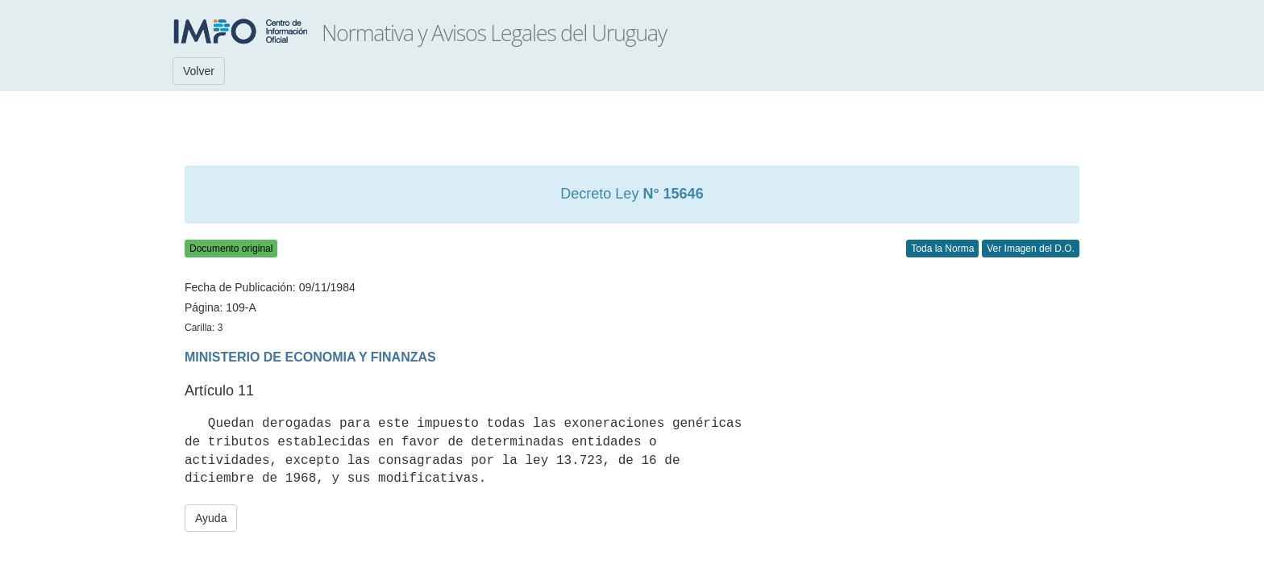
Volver (198, 71)
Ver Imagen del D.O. (1031, 248)
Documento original (230, 248)
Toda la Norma (942, 248)
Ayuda (211, 518)
